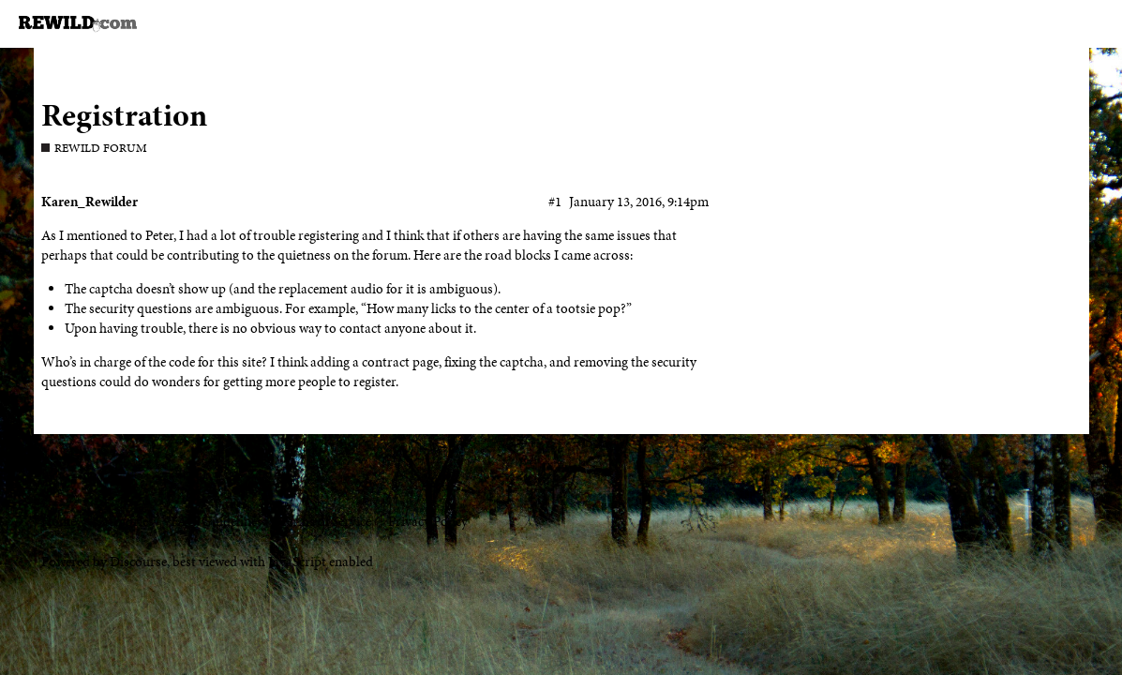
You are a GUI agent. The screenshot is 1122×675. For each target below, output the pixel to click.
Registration (124, 115)
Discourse (138, 561)
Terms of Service (325, 521)
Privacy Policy (428, 521)
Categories (123, 521)
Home (58, 521)
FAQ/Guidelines (216, 521)
